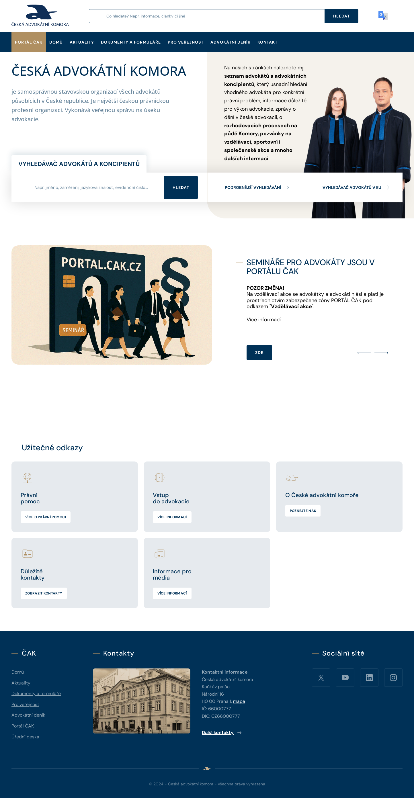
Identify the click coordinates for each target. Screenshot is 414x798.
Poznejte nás (303, 510)
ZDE (259, 352)
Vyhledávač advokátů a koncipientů (79, 164)
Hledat (181, 187)
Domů (56, 42)
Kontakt (267, 42)
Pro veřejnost (186, 42)
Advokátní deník (230, 42)
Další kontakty (222, 732)
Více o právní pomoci (45, 517)
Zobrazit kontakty (43, 593)
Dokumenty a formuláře (131, 42)
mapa (239, 701)
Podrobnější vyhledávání (257, 187)
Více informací (172, 517)
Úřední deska (25, 737)
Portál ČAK (28, 42)
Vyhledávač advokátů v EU (356, 187)
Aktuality (82, 42)
